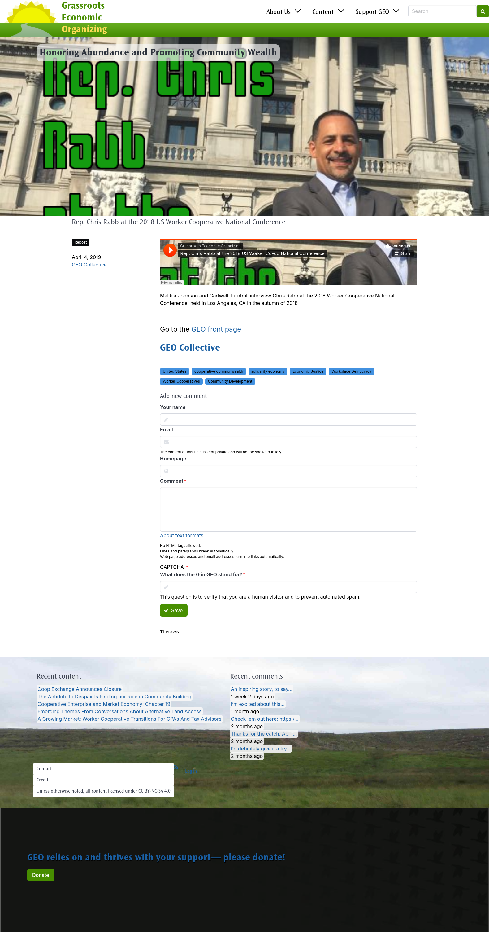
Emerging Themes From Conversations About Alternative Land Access (119, 711)
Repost (81, 242)
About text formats (181, 535)
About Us (278, 12)
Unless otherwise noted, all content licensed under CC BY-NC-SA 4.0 (104, 791)
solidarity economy (268, 371)
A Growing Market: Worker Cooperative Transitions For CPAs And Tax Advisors (129, 719)
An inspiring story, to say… (261, 689)
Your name (173, 407)
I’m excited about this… (258, 704)
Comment (171, 481)
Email (166, 429)
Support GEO (372, 12)
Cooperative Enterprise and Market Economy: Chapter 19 (103, 704)
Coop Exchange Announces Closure (79, 689)
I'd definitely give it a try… (261, 748)
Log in (191, 771)
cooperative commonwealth (218, 371)
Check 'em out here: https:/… (265, 719)
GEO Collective (89, 265)
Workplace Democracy (351, 371)
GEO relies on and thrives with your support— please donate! (156, 858)
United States (174, 371)
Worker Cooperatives (181, 381)
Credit (42, 780)
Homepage (173, 458)
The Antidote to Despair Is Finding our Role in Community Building (114, 696)
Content (323, 12)
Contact (44, 769)
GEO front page (216, 329)
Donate (40, 875)
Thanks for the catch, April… (264, 734)
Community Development (230, 381)
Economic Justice (307, 371)
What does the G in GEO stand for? (201, 574)
